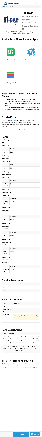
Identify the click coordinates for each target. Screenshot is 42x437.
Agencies (4, 6)
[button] (36, 3)
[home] (11, 4)
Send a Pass (12, 120)
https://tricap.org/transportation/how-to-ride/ (14, 367)
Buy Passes (21, 434)
